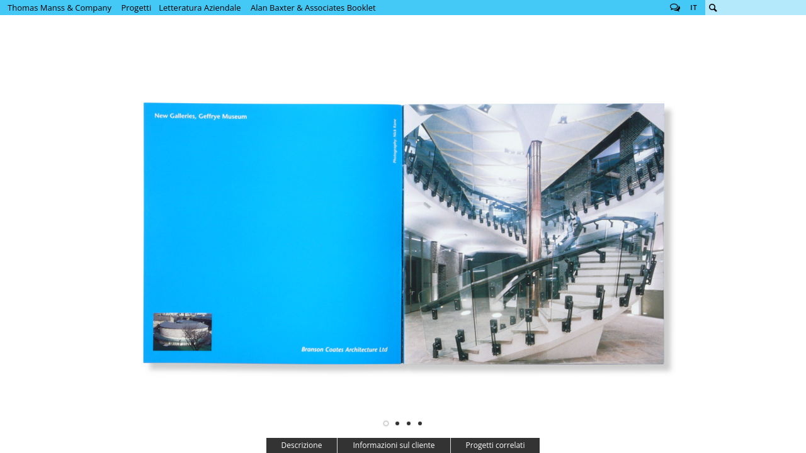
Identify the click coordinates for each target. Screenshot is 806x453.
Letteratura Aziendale (200, 7)
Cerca (712, 7)
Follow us (675, 7)
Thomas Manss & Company (59, 7)
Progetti (136, 7)
